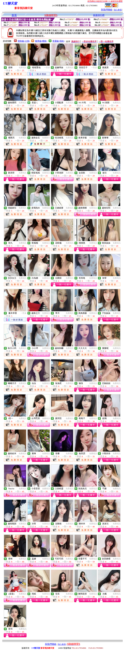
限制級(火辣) (24, 41)
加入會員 (118, 10)
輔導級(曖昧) (41, 41)
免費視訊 (23, 67)
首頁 (14, 15)
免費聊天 (46, 138)
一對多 (47, 67)
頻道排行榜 (98, 15)
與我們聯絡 (106, 9)
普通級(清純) (58, 41)
